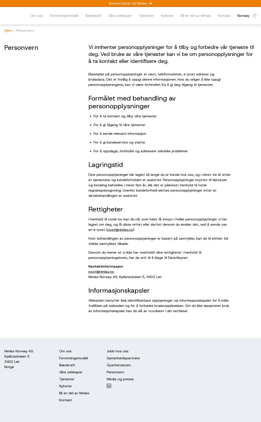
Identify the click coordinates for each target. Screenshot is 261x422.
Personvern (115, 372)
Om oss (36, 15)
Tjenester (146, 15)
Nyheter (167, 15)
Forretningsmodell (64, 15)
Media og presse (120, 379)
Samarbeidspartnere (123, 358)
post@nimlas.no (120, 229)
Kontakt (224, 15)
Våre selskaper (120, 15)
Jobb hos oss (117, 351)
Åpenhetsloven (119, 365)
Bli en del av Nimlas (196, 15)
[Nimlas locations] (247, 15)
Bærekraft (93, 15)
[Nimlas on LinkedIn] (123, 386)
